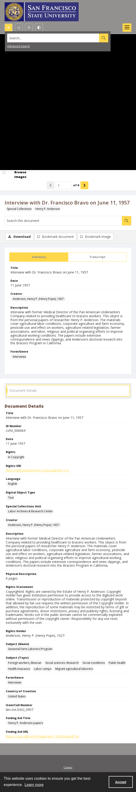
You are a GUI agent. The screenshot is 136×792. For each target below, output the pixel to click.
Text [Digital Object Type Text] (11, 498)
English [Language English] (12, 484)
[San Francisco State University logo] (42, 11)
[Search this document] (63, 220)
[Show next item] (84, 185)
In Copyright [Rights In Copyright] (16, 457)
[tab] (38, 257)
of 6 (76, 185)
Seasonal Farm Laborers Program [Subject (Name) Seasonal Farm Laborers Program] (30, 649)
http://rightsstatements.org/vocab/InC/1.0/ (37, 470)
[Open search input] (8, 27)
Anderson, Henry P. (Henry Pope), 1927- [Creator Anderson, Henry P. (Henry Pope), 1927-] (39, 299)
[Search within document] (126, 220)
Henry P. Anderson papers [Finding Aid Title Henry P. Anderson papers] (25, 723)
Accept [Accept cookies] (120, 782)
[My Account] (29, 27)
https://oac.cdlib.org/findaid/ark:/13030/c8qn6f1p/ (42, 736)
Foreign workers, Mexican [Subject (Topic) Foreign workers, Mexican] (24, 663)
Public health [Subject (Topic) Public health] (117, 663)
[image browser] (17, 174)
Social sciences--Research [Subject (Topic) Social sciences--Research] (62, 663)
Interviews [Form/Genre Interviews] (19, 357)
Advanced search (18, 46)
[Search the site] (54, 38)
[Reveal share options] (18, 27)
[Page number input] (64, 185)
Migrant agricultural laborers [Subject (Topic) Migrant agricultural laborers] (74, 669)
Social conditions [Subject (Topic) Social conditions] (94, 663)
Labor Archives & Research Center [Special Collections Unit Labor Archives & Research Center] (30, 511)
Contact (68, 767)
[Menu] (127, 27)
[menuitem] (68, 767)
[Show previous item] (51, 185)
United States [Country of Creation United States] (16, 696)
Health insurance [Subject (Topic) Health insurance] (19, 669)
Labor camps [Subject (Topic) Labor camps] (42, 669)
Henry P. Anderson (47, 209)
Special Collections (19, 209)
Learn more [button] (34, 785)
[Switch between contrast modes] (39, 27)
